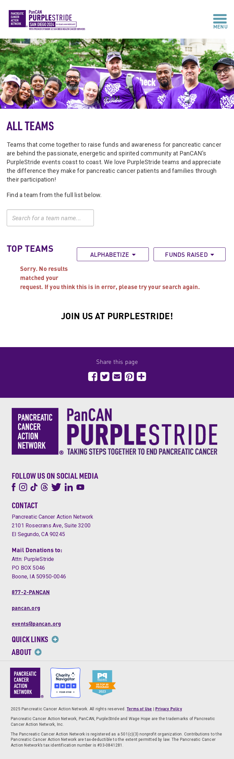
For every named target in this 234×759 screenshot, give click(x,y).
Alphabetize (112, 254)
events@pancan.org (36, 623)
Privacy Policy (168, 708)
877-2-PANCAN (31, 592)
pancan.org (26, 607)
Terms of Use (139, 708)
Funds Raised (189, 254)
